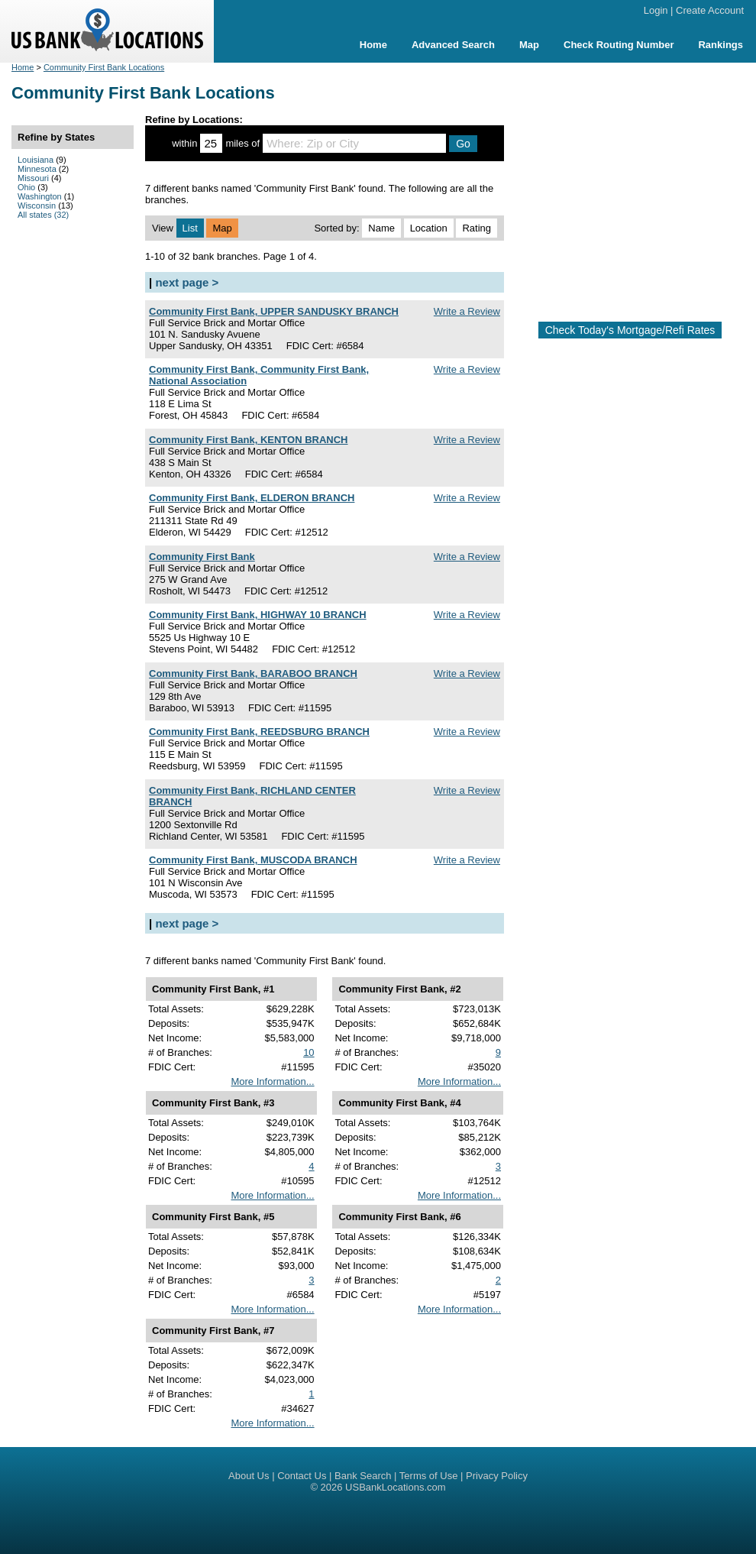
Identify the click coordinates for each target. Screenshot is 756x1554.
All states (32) (43, 214)
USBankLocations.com (395, 1487)
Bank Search (362, 1475)
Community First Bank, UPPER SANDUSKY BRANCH (274, 311)
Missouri (33, 178)
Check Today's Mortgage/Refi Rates (630, 330)
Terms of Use (428, 1475)
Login (656, 10)
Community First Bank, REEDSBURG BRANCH (259, 731)
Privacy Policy (497, 1475)
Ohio (26, 187)
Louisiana (35, 159)
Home (373, 44)
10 (308, 1052)
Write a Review (467, 311)
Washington (40, 196)
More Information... (272, 1081)
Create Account (710, 10)
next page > (186, 282)
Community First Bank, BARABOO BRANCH (253, 673)
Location (428, 228)
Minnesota (37, 168)
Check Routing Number (619, 44)
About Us (248, 1475)
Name (381, 228)
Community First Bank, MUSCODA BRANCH (253, 860)
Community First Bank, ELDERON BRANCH (251, 497)
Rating (476, 228)
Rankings (720, 44)
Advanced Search (453, 44)
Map (529, 44)
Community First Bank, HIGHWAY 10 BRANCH (258, 614)
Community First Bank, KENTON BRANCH (248, 439)
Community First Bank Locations (104, 67)
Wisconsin (37, 205)
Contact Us (301, 1475)
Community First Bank (202, 556)
